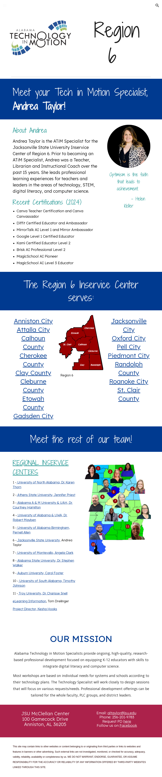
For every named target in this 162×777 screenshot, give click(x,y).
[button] (4, 5)
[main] (117, 43)
